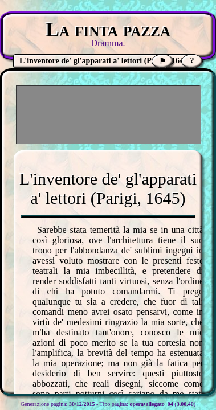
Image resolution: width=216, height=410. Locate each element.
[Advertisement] (108, 114)
